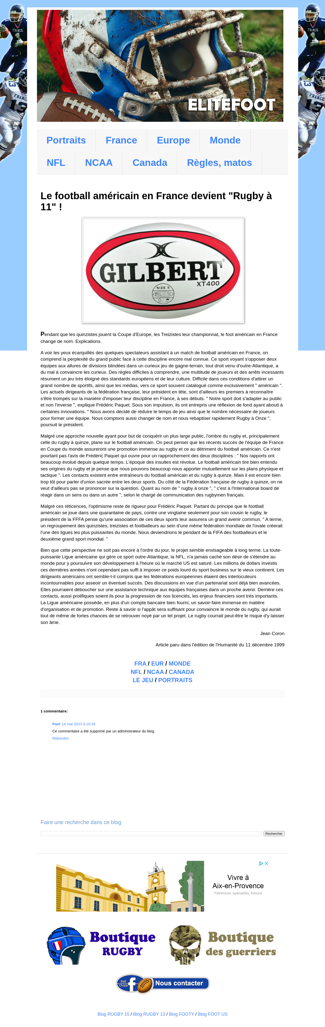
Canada (150, 162)
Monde (225, 140)
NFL (56, 162)
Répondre (60, 738)
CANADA (181, 672)
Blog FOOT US (213, 1014)
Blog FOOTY (181, 1014)
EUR (157, 663)
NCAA (99, 162)
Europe (173, 140)
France (121, 140)
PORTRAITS (175, 680)
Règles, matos (219, 162)
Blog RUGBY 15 (114, 1014)
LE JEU (143, 680)
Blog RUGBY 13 (149, 1014)
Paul (56, 724)
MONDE (179, 663)
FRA (140, 663)
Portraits (66, 140)
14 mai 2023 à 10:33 (78, 724)
